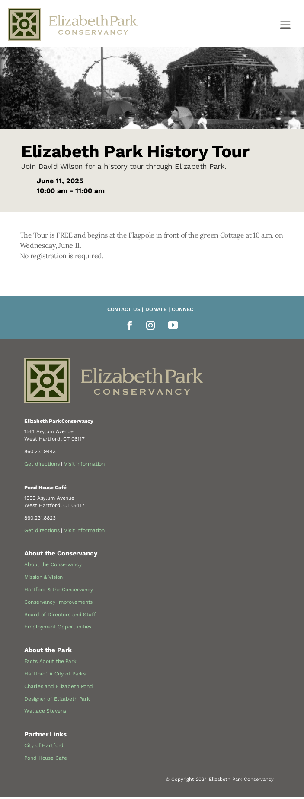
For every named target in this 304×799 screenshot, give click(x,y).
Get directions (41, 464)
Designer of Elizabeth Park (57, 699)
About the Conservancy (52, 564)
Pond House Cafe (45, 758)
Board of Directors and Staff (60, 615)
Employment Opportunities (57, 627)
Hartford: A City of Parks (55, 674)
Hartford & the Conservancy (58, 590)
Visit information (84, 464)
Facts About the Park (50, 661)
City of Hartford (44, 745)
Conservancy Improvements (58, 602)
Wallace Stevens (45, 711)
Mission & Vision (43, 577)
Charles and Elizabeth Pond (58, 686)
